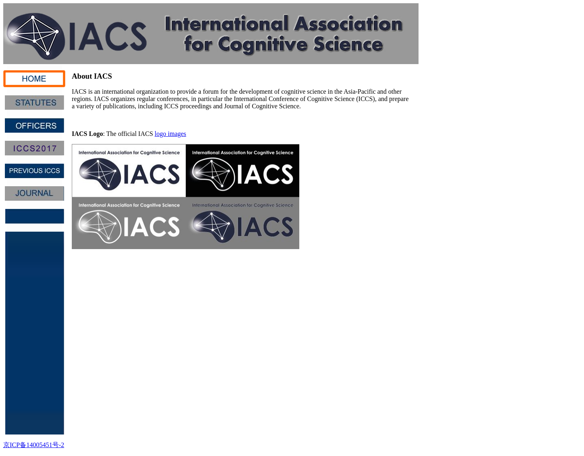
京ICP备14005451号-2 (33, 444)
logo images (170, 133)
